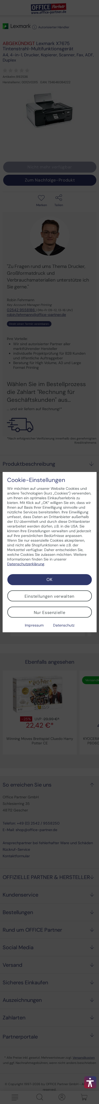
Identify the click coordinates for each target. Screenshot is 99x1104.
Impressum (34, 625)
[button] (90, 1082)
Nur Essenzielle (49, 612)
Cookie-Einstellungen (36, 480)
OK (49, 579)
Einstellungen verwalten (49, 596)
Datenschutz (63, 625)
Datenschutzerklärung (25, 564)
